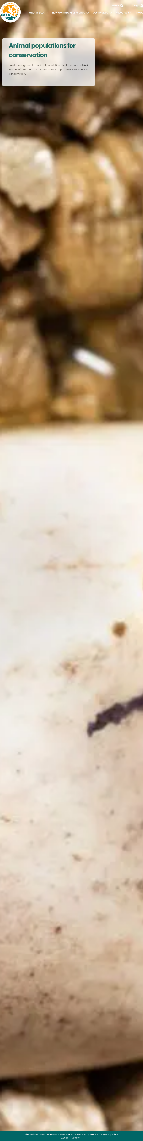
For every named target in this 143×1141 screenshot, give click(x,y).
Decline (76, 1138)
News (139, 13)
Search (115, 6)
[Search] (123, 6)
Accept (65, 1138)
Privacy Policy (110, 1134)
